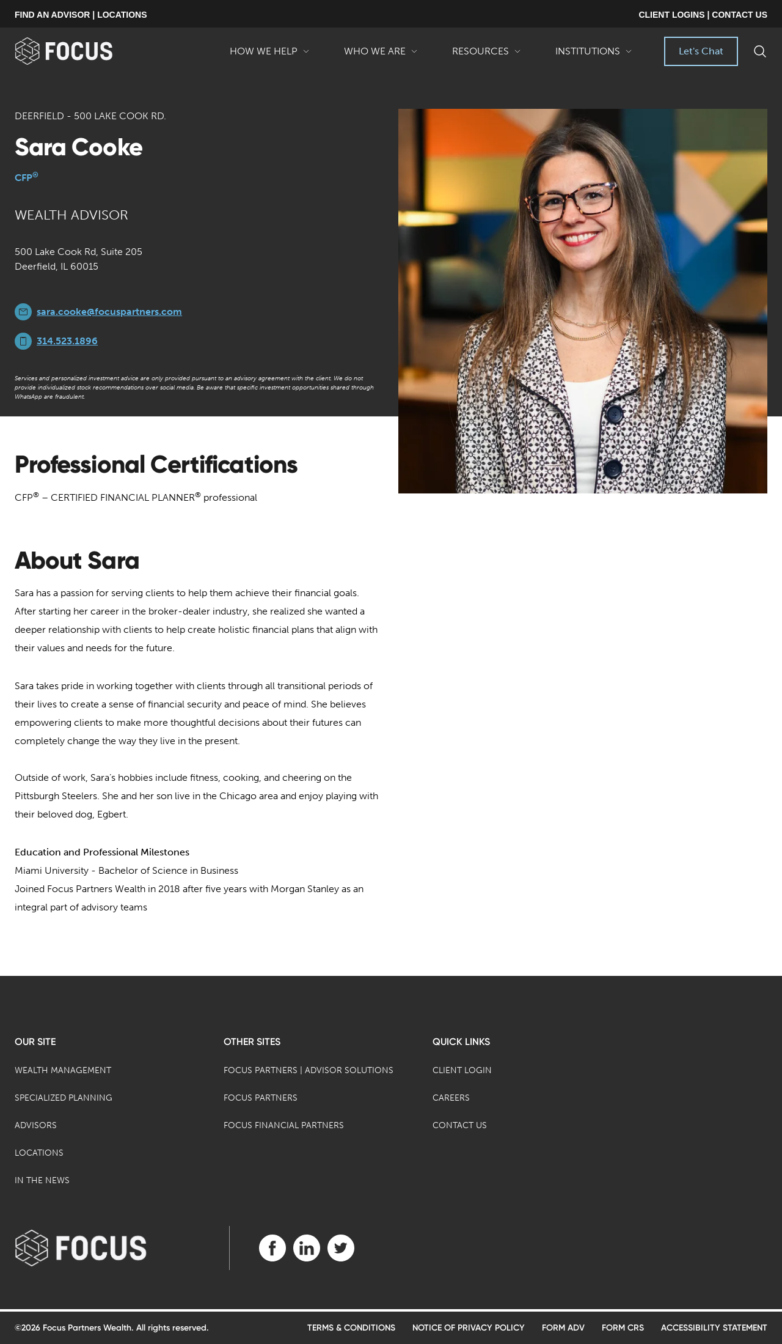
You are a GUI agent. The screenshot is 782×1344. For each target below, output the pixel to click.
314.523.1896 (67, 341)
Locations (39, 1153)
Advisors (36, 1125)
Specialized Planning (63, 1098)
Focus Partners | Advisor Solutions (308, 1070)
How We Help (269, 55)
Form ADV (563, 1328)
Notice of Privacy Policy (468, 1328)
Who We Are (381, 55)
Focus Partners (261, 1098)
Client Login (462, 1070)
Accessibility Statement (714, 1328)
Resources (487, 55)
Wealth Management (63, 1070)
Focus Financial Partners (284, 1125)
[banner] (83, 51)
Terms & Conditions (351, 1328)
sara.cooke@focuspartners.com (109, 311)
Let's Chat (701, 51)
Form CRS (623, 1328)
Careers (451, 1098)
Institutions (594, 55)
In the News (42, 1180)
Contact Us (460, 1125)
